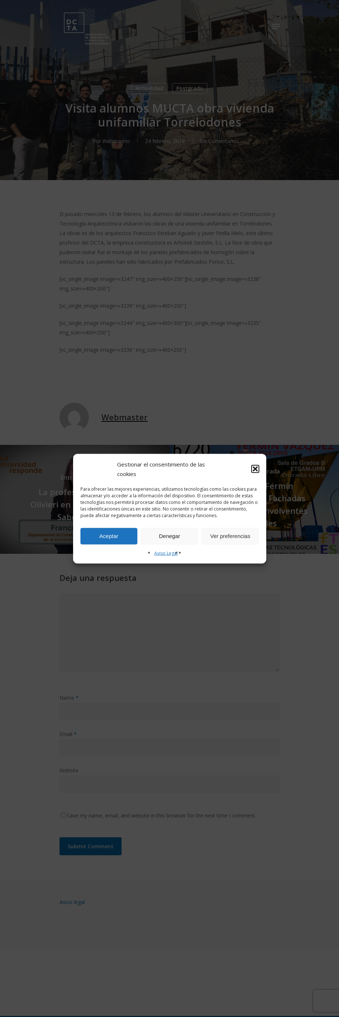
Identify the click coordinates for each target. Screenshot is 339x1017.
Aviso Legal (166, 553)
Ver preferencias (230, 536)
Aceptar (108, 536)
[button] (255, 468)
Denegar (169, 536)
